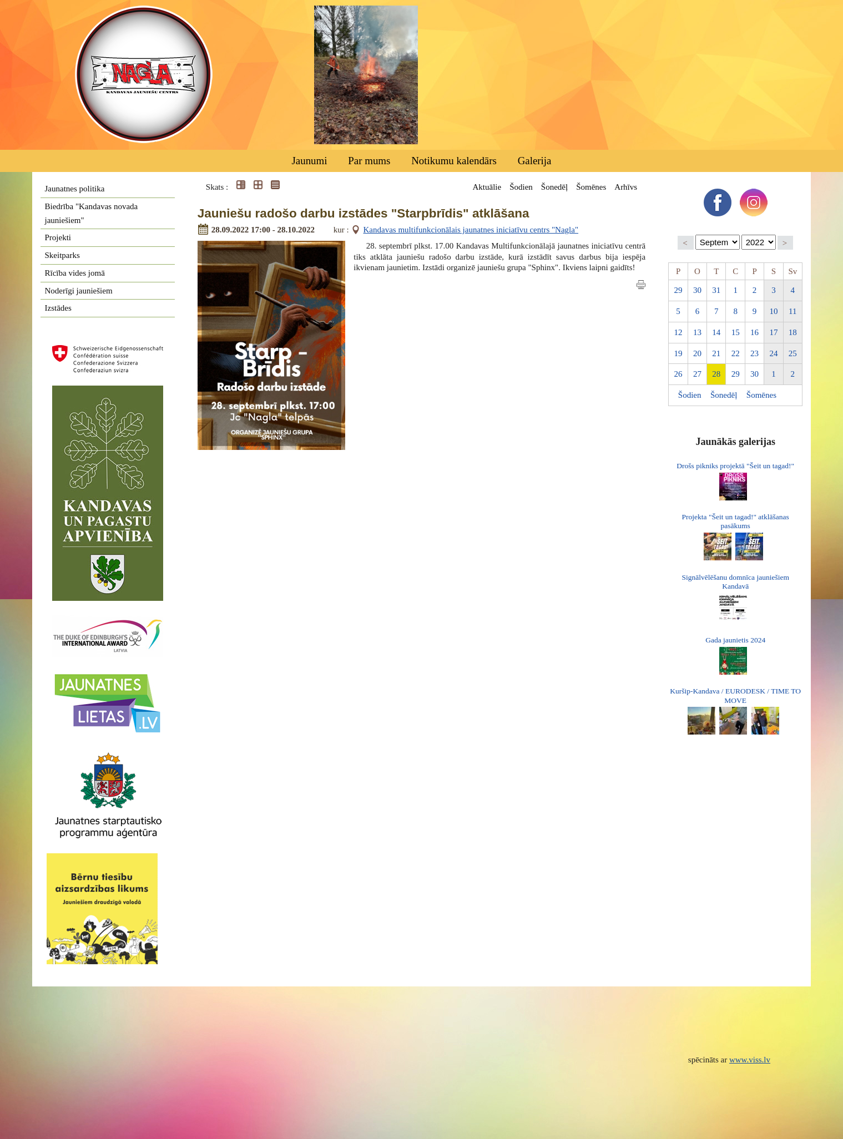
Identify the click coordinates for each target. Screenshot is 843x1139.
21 (716, 353)
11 (792, 311)
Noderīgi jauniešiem (79, 290)
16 (754, 332)
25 (793, 353)
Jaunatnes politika (75, 188)
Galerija (535, 160)
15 (735, 332)
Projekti (58, 237)
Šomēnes (591, 187)
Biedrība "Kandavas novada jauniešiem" (91, 213)
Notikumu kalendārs (454, 160)
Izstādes (58, 307)
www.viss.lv (749, 1059)
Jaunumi (309, 160)
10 (773, 311)
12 (678, 332)
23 (754, 353)
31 (716, 290)
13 (697, 332)
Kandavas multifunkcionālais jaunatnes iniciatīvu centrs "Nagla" (471, 229)
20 (697, 353)
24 (773, 353)
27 (697, 373)
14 (716, 332)
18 (793, 332)
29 (678, 290)
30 (697, 290)
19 (678, 353)
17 (773, 332)
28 (716, 373)
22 (735, 353)
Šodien (521, 187)
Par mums (369, 160)
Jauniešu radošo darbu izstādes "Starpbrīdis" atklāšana (363, 213)
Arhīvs (625, 187)
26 (678, 373)
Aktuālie (486, 187)
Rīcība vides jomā (75, 273)
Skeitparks (62, 255)
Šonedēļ (554, 187)
